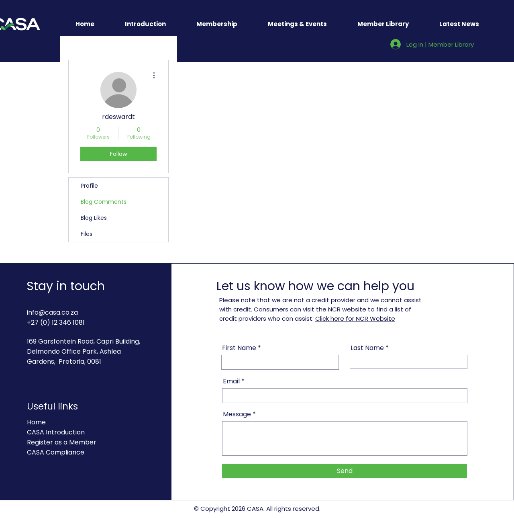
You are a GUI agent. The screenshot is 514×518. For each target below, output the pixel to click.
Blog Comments (103, 202)
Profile (89, 186)
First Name (239, 348)
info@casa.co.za (52, 312)
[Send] (344, 471)
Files (86, 234)
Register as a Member (61, 442)
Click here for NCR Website (355, 318)
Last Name (367, 348)
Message (237, 414)
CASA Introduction (56, 432)
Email (231, 381)
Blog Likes (94, 218)
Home (36, 422)
